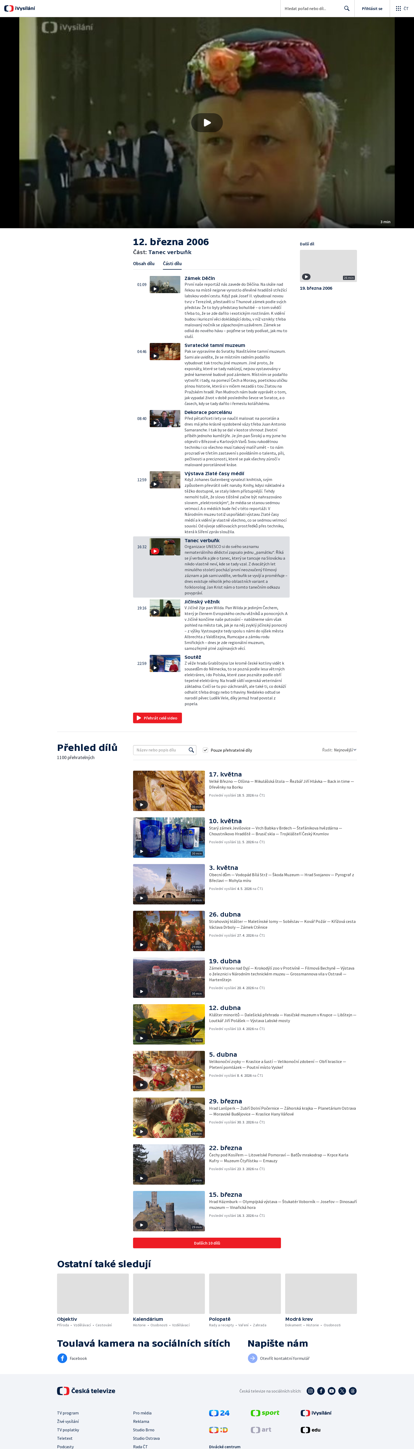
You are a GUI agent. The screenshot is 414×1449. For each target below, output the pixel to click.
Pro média (142, 1412)
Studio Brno (143, 1429)
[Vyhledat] (191, 750)
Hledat (345, 10)
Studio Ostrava (146, 1438)
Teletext (65, 1438)
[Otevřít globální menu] (402, 8)
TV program (68, 1412)
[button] (207, 122)
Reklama (141, 1421)
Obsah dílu (143, 263)
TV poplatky (68, 1429)
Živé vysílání (68, 1421)
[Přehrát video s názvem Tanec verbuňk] (207, 122)
